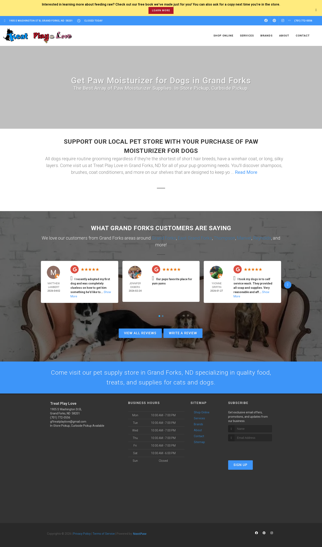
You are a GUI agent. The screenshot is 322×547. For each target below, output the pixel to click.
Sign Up (240, 465)
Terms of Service (104, 533)
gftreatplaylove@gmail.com (68, 421)
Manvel (244, 238)
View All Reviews (140, 333)
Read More (246, 172)
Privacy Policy (82, 533)
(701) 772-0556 (60, 417)
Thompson (224, 238)
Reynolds (262, 238)
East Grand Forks (195, 238)
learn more (161, 10)
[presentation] (250, 449)
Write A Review (183, 333)
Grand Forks (164, 238)
